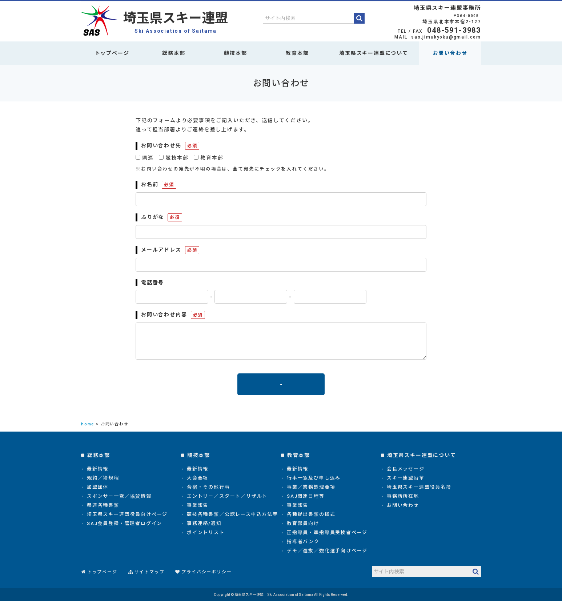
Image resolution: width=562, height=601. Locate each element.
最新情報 (97, 469)
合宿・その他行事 (208, 487)
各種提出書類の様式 (311, 514)
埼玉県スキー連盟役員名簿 (419, 487)
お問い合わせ (450, 53)
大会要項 (197, 478)
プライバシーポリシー (206, 571)
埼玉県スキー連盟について (373, 53)
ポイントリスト (206, 532)
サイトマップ (150, 571)
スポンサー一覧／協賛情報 (119, 496)
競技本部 (235, 53)
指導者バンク (303, 541)
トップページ (112, 53)
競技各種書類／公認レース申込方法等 (232, 514)
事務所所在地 (403, 496)
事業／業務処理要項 (311, 487)
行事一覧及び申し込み (314, 478)
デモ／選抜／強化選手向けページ (327, 550)
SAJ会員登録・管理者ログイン (124, 523)
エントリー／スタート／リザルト (227, 496)
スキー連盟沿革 (406, 478)
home (87, 424)
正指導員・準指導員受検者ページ (327, 532)
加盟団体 (97, 487)
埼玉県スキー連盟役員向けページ (127, 514)
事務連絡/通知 (204, 523)
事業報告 (197, 505)
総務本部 (173, 53)
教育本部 (297, 53)
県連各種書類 (103, 505)
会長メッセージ (406, 469)
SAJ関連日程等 (306, 496)
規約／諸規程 (103, 478)
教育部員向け (303, 523)
